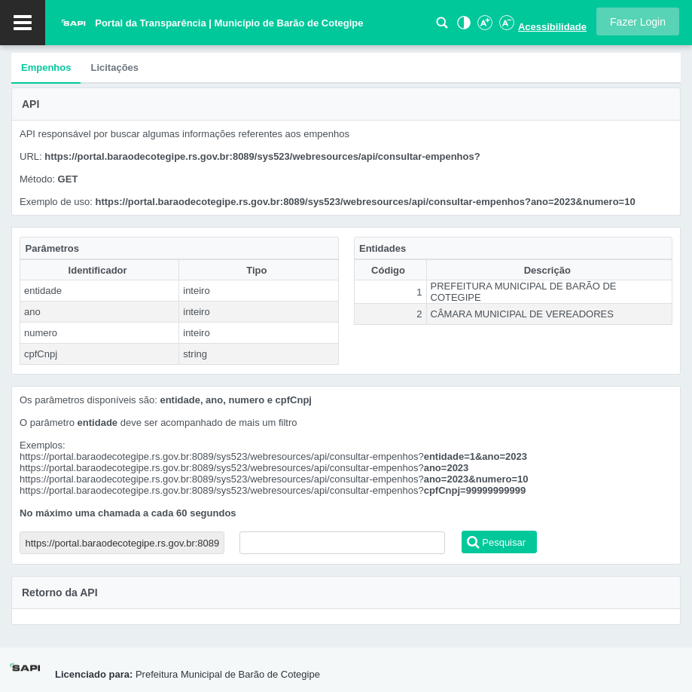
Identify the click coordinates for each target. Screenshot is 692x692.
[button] (637, 21)
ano (32, 311)
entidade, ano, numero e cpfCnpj (236, 400)
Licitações (114, 67)
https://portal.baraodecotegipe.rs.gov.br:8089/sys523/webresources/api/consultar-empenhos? (262, 156)
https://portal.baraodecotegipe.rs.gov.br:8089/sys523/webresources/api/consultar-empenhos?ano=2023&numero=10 (365, 201)
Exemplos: (43, 445)
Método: (39, 179)
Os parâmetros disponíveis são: (90, 400)
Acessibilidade (552, 26)
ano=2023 (446, 467)
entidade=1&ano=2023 (475, 456)
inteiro (196, 290)
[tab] (46, 68)
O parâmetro (47, 422)
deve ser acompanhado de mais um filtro (208, 422)
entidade (43, 290)
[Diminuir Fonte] (505, 26)
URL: (32, 156)
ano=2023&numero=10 (476, 479)
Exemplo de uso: (57, 201)
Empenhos (46, 67)
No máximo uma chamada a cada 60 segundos (128, 513)
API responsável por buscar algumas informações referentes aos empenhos (184, 133)
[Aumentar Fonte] (484, 26)
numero (40, 332)
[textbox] (341, 542)
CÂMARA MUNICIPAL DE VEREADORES (522, 314)
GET (68, 179)
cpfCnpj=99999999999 (475, 490)
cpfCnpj (40, 354)
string (195, 354)
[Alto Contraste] (462, 26)
